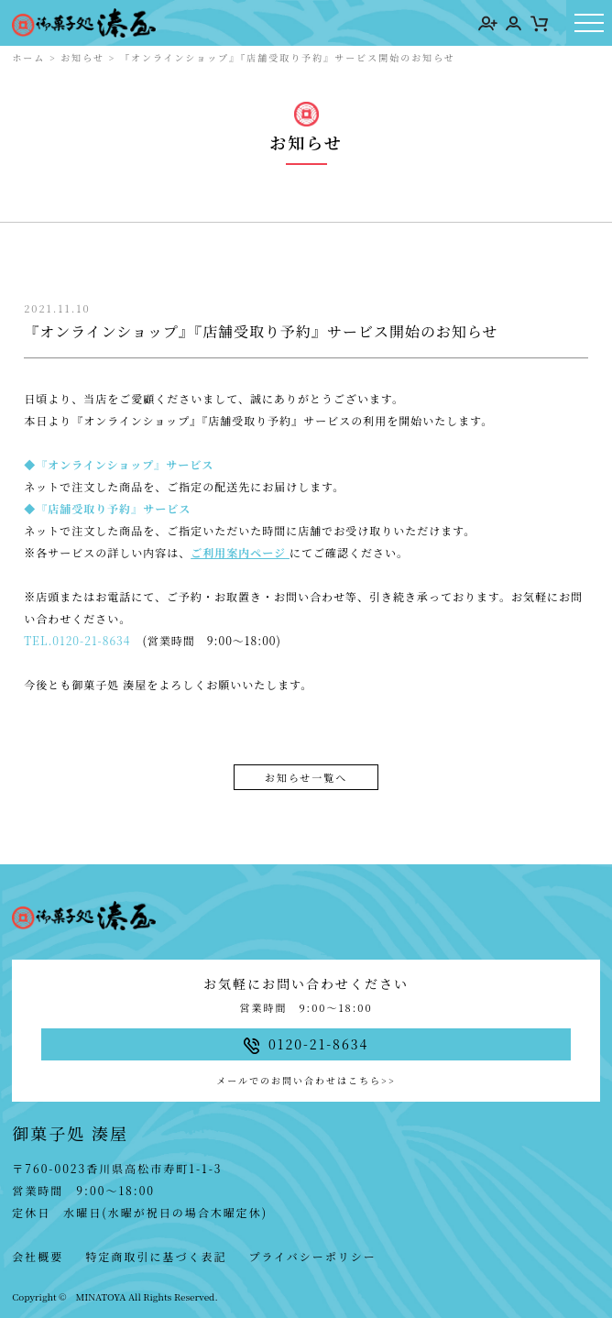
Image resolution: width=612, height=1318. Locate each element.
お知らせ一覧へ (306, 777)
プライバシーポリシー (312, 1256)
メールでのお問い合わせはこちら (305, 1080)
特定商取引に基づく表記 (155, 1256)
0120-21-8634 (91, 640)
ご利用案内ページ (238, 552)
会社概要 (37, 1256)
